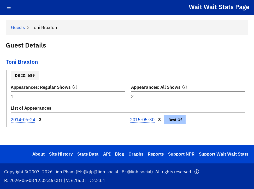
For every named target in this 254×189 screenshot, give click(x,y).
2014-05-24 (23, 119)
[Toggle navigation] (9, 7)
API (107, 154)
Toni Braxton (22, 61)
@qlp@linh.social (100, 172)
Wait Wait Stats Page (219, 7)
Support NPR (181, 154)
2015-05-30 (142, 119)
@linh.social (139, 172)
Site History (61, 154)
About (38, 154)
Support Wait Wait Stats (223, 154)
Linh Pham (64, 172)
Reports (156, 154)
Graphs (135, 154)
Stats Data (88, 154)
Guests (18, 27)
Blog (119, 154)
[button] (196, 172)
